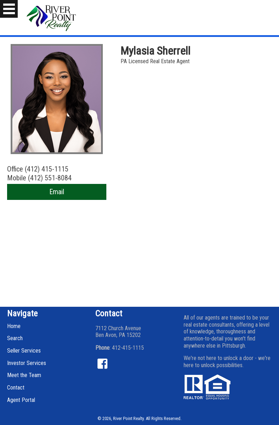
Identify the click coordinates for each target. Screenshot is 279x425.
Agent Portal (21, 400)
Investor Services (26, 363)
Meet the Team (24, 375)
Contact (15, 387)
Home (14, 326)
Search (15, 338)
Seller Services (24, 350)
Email (56, 191)
